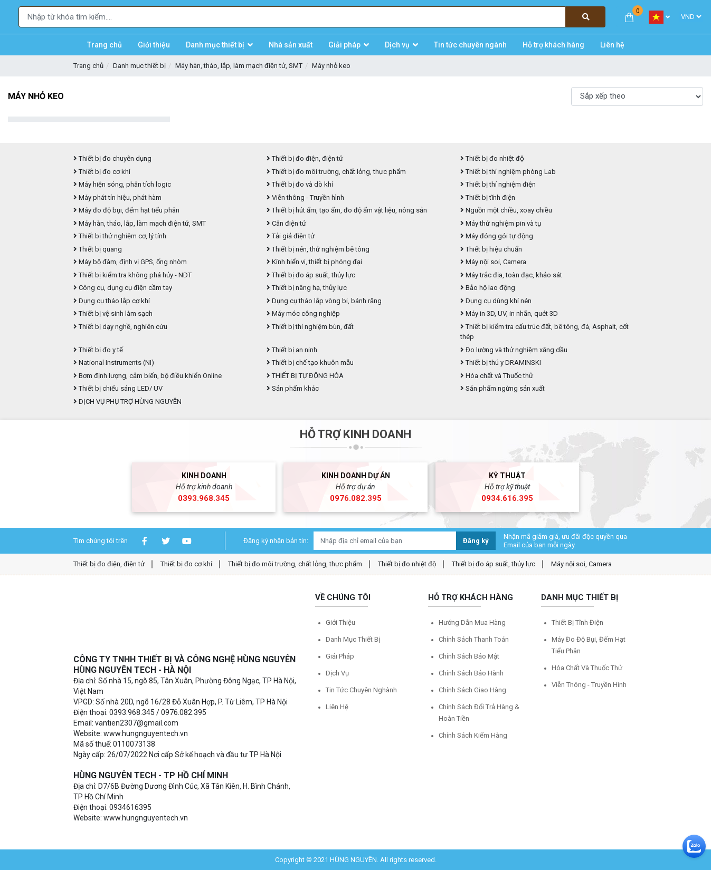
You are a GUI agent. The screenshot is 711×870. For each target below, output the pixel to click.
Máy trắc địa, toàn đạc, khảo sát (511, 275)
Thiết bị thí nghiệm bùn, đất (310, 327)
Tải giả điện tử (291, 236)
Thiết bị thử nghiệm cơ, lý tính (119, 236)
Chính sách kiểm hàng (473, 735)
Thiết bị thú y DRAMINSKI (500, 362)
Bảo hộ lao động (487, 288)
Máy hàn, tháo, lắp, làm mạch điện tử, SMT (238, 66)
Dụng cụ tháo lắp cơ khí (111, 301)
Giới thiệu (340, 622)
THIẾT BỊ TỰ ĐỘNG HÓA (305, 376)
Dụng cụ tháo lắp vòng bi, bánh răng (324, 301)
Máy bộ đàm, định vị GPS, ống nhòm (130, 262)
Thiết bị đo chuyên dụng (112, 158)
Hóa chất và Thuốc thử (496, 376)
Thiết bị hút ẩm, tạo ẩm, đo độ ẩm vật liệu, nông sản (347, 210)
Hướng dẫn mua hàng (472, 622)
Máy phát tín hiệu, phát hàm (117, 197)
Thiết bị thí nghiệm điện (498, 184)
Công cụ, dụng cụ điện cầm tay (122, 288)
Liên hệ (337, 707)
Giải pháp (340, 656)
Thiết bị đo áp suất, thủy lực (311, 275)
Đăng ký (476, 541)
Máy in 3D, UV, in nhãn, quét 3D (509, 313)
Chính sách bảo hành (471, 673)
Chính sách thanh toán (474, 639)
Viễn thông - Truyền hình (305, 197)
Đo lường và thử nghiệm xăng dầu (513, 350)
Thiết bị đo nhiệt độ (407, 564)
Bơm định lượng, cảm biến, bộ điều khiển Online (147, 376)
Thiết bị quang (97, 249)
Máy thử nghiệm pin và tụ (500, 223)
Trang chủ (88, 66)
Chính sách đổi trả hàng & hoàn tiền (479, 712)
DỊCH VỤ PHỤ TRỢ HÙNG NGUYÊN (127, 401)
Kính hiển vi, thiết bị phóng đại (314, 262)
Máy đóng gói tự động (496, 236)
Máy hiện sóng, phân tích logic (122, 184)
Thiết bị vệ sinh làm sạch (113, 313)
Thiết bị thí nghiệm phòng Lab (508, 172)
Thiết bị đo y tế (98, 350)
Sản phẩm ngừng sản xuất (502, 388)
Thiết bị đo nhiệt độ (492, 158)
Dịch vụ (337, 673)
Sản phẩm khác (293, 388)
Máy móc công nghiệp (303, 313)
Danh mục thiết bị (139, 66)
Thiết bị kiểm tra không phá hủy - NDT (132, 275)
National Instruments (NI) (113, 362)
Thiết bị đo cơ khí (101, 172)
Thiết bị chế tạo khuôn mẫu (310, 362)
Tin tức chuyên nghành (361, 690)
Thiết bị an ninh (292, 350)
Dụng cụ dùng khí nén (496, 301)
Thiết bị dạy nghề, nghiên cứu (120, 327)
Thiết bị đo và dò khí (300, 184)
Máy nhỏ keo (331, 66)
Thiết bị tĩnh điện (487, 197)
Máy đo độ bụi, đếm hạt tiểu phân (126, 210)
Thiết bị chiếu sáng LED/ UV (118, 388)
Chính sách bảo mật (469, 656)
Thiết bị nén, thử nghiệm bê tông (318, 249)
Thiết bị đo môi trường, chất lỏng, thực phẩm (336, 172)
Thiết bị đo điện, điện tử (305, 158)
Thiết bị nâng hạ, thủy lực (307, 288)
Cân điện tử (286, 223)
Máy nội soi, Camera (493, 262)
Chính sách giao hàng (472, 690)
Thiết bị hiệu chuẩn (491, 249)
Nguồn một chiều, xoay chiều (506, 210)
